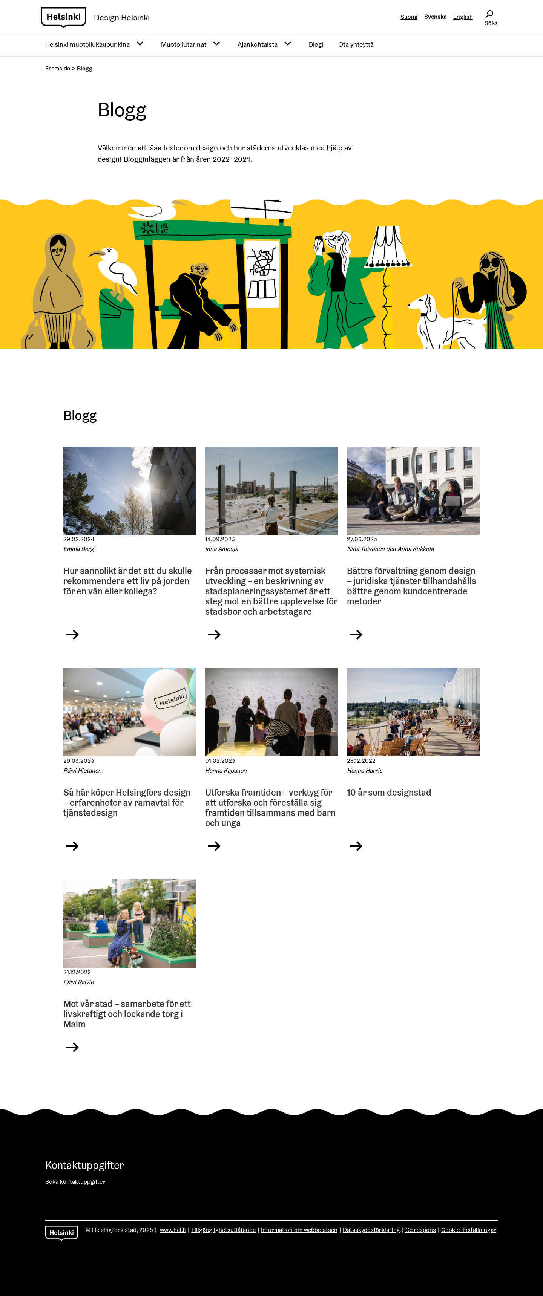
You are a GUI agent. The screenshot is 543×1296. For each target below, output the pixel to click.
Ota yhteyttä (356, 44)
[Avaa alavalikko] (140, 44)
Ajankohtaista (258, 44)
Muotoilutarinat (183, 44)
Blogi (316, 44)
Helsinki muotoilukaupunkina (87, 44)
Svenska (435, 17)
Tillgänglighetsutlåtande (223, 1230)
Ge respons (420, 1230)
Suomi (408, 17)
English (463, 17)
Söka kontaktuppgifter (75, 1182)
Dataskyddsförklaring (371, 1230)
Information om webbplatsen (299, 1230)
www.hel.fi (173, 1230)
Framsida (57, 68)
